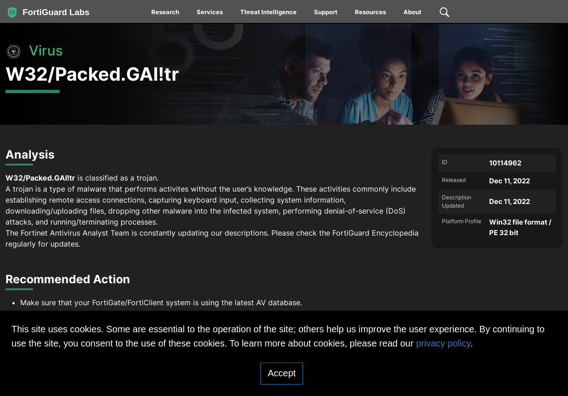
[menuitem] (165, 14)
